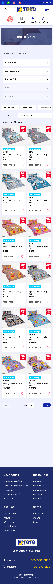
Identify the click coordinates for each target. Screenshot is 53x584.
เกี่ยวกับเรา (37, 481)
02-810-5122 (42, 567)
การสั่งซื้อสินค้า (10, 513)
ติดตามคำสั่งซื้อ (10, 526)
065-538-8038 (40, 560)
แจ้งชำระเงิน (21, 20)
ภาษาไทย (45, 2)
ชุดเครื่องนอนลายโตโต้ (13, 481)
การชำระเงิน (9, 517)
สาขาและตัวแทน (39, 490)
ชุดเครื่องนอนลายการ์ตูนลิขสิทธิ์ (16, 485)
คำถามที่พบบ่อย (10, 530)
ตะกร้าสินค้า (44, 20)
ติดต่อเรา (37, 498)
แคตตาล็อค (8, 498)
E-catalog (37, 494)
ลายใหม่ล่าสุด (28, 107)
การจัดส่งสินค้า (39, 513)
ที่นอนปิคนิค (8, 490)
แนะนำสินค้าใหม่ (10, 107)
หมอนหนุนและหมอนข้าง (13, 494)
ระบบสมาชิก (32, 20)
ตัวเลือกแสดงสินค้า (14, 53)
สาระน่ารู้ (36, 517)
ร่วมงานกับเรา (39, 485)
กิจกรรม (36, 522)
